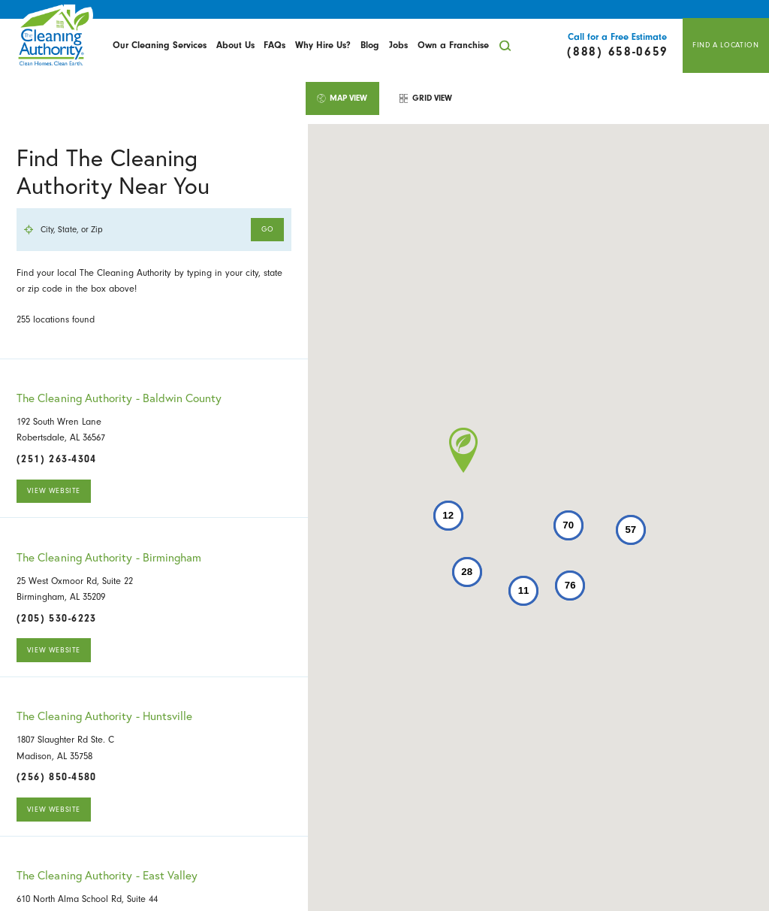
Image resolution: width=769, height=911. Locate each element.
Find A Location (725, 45)
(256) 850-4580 (57, 777)
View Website (53, 490)
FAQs (274, 45)
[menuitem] (160, 45)
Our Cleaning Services (160, 45)
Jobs (398, 45)
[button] (463, 450)
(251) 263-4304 (57, 459)
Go (267, 229)
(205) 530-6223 (57, 619)
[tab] (342, 98)
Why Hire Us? (323, 45)
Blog (369, 45)
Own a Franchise (453, 45)
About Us (235, 45)
